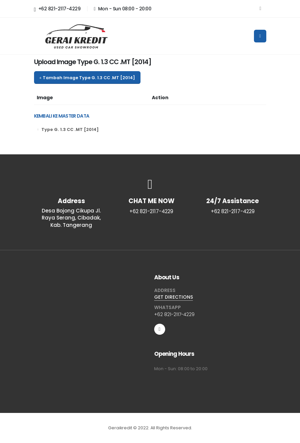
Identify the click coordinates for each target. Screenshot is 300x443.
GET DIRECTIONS (173, 297)
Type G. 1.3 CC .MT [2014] (70, 129)
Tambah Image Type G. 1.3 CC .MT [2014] (87, 78)
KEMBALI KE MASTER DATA (61, 116)
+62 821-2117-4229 (57, 9)
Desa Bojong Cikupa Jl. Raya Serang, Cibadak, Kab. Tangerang (71, 217)
